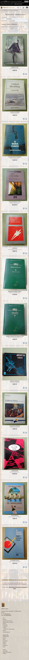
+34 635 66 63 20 (7, 615)
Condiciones (5, 645)
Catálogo (4, 24)
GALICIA (11, 10)
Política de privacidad (7, 652)
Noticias (4, 630)
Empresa (4, 619)
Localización (5, 625)
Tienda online (5, 635)
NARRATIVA (16, 10)
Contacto (4, 627)
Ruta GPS (5, 626)
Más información (18, 4)
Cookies (4, 653)
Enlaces (4, 649)
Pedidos (4, 643)
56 (17, 30)
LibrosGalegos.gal (6, 632)
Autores (4, 638)
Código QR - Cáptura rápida (8, 629)
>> (19, 30)
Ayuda (4, 646)
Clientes (4, 642)
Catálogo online (6, 10)
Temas (4, 639)
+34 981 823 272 (6, 614)
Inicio (2, 10)
